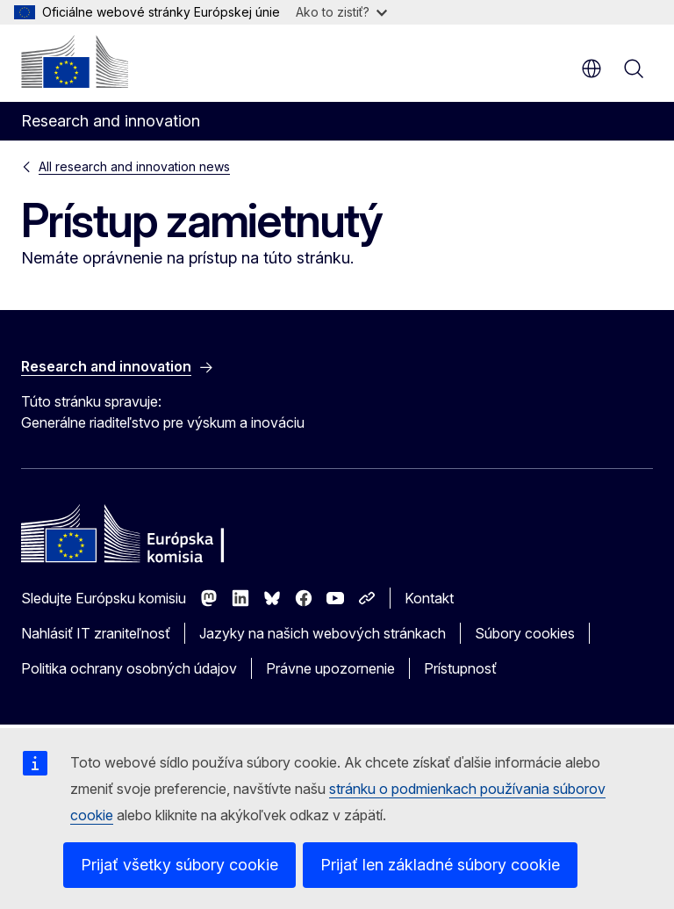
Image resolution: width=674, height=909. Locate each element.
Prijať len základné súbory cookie (440, 864)
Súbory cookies (525, 633)
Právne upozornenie (330, 668)
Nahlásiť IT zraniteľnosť (95, 633)
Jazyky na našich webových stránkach (322, 633)
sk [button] (591, 68)
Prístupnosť (460, 668)
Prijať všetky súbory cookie (179, 864)
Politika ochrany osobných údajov (129, 668)
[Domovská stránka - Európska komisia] (74, 61)
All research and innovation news (134, 166)
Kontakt (429, 598)
